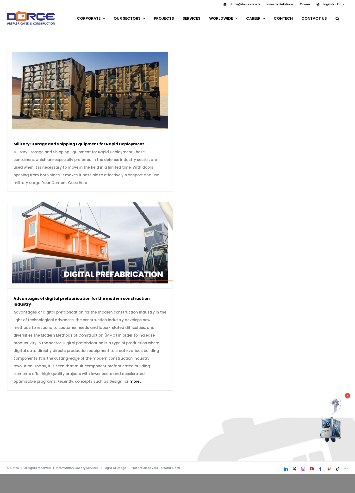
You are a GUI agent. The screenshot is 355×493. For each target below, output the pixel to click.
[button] (337, 17)
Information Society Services (77, 468)
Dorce (14, 468)
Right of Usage (115, 468)
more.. (135, 381)
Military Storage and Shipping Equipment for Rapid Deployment (78, 144)
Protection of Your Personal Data (155, 468)
